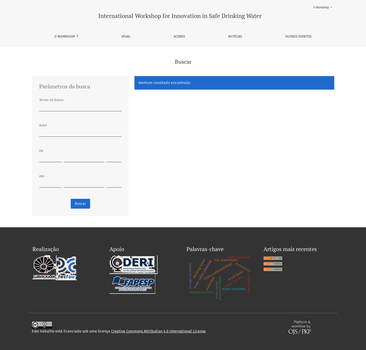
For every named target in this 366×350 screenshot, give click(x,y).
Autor (43, 125)
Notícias (235, 36)
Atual (126, 36)
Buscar (80, 203)
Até (41, 176)
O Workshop (65, 36)
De (41, 151)
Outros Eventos (298, 36)
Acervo (179, 36)
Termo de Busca (51, 100)
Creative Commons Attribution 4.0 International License (158, 331)
